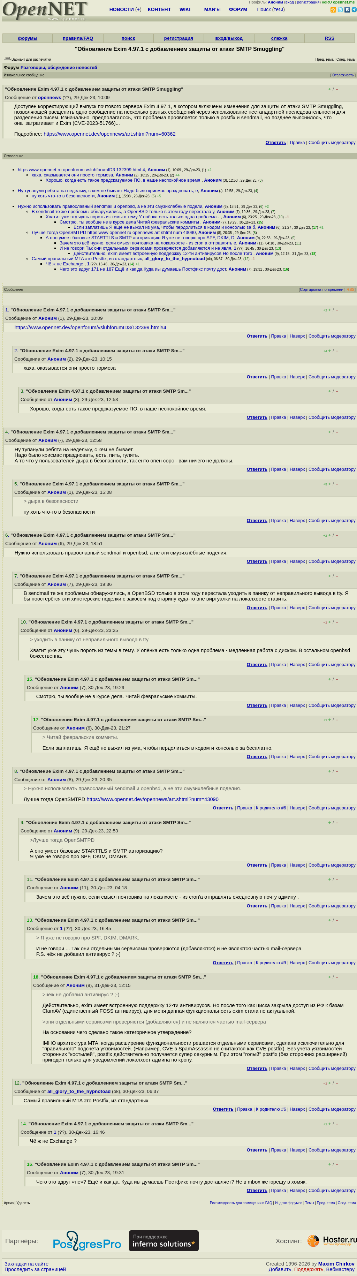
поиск (128, 38)
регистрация (308, 2)
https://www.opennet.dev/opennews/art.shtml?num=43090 (153, 799)
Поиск (264, 9)
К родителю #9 (271, 962)
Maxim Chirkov (336, 1264)
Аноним (156, 169)
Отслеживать (343, 75)
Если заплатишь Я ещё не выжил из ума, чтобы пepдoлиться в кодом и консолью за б (164, 227)
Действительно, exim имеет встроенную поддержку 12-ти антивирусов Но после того (163, 253)
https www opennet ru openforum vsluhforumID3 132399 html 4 (81, 169)
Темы (309, 1203)
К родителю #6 (271, 807)
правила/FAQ (78, 38)
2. (17, 350)
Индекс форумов (288, 1203)
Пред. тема (326, 1203)
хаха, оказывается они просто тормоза (72, 175)
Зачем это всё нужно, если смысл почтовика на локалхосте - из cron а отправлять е (148, 243)
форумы (27, 38)
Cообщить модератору (332, 142)
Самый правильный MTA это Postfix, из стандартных (87, 258)
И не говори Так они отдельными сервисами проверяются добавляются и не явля (145, 248)
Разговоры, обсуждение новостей (59, 67)
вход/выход (229, 38)
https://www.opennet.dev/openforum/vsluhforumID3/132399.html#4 (90, 327)
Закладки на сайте (26, 1264)
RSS (329, 38)
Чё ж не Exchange (65, 263)
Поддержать (309, 1269)
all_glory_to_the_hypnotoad (174, 258)
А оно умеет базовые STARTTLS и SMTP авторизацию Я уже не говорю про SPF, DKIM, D (140, 237)
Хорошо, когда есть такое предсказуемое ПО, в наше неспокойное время (124, 180)
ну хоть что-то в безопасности (63, 195)
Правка (297, 142)
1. (7, 309)
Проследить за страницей (35, 1269)
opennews (49, 97)
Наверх (297, 336)
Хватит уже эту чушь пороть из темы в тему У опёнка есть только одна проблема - (133, 216)
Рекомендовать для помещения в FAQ (241, 1203)
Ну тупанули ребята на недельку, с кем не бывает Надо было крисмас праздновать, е (108, 190)
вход (290, 2)
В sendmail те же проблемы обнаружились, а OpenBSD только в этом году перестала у (123, 211)
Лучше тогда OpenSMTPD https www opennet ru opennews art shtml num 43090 (114, 232)
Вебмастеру (340, 1269)
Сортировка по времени (321, 289)
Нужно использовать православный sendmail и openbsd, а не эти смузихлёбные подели (110, 206)
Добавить (280, 1269)
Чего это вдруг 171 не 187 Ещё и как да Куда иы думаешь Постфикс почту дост (143, 269)
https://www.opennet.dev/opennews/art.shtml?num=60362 (109, 134)
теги (278, 9)
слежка (279, 38)
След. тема (347, 1203)
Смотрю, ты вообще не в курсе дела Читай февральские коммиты (130, 222)
